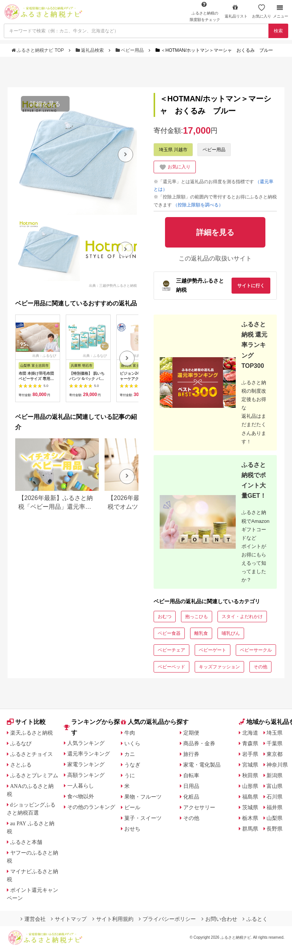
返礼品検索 (90, 50)
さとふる (21, 764)
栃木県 (250, 818)
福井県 (274, 807)
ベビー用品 (130, 50)
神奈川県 (277, 764)
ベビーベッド (171, 666)
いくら (132, 743)
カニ (129, 754)
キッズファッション (219, 666)
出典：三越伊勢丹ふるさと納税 (113, 285)
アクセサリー (199, 807)
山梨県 (274, 818)
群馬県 (250, 828)
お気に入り (261, 11)
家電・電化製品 (202, 764)
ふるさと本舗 (26, 842)
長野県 (274, 828)
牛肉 (129, 732)
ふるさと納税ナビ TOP (38, 50)
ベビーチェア (171, 650)
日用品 (191, 786)
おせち (132, 828)
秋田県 (250, 775)
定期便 (191, 732)
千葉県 (274, 743)
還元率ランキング (88, 753)
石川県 (274, 796)
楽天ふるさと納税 (31, 732)
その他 (260, 666)
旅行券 (191, 754)
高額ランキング (86, 775)
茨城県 (250, 807)
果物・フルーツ (143, 796)
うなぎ (132, 764)
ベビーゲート (212, 650)
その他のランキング (91, 807)
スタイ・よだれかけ (242, 616)
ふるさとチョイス (31, 754)
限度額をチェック (205, 11)
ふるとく (255, 919)
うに (129, 775)
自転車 (191, 775)
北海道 (250, 732)
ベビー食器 (169, 633)
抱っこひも (196, 616)
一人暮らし (80, 785)
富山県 (274, 786)
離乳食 (201, 633)
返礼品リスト (236, 11)
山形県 (250, 786)
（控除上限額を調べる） (198, 205)
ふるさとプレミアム (34, 775)
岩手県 (250, 754)
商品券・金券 (199, 743)
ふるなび (21, 743)
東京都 (274, 754)
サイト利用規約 (112, 919)
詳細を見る (45, 104)
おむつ (164, 616)
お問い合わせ (219, 919)
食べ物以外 (80, 796)
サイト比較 (26, 722)
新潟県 (274, 775)
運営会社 (33, 919)
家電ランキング (86, 764)
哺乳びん (231, 633)
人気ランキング (86, 743)
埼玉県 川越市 (173, 149)
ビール (132, 807)
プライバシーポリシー (167, 919)
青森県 (250, 743)
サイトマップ (69, 919)
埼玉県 (274, 732)
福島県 (250, 796)
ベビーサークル (256, 650)
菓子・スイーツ (143, 818)
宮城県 (250, 764)
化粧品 (191, 796)
